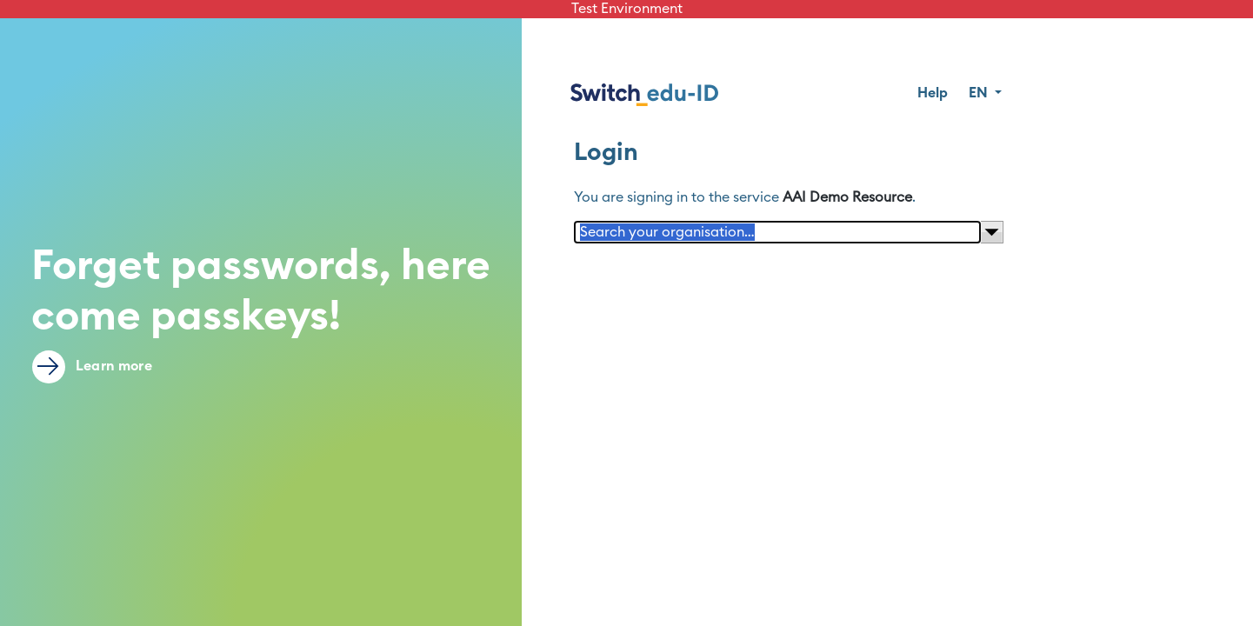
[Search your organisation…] (777, 232)
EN (980, 93)
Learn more (92, 366)
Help (932, 93)
